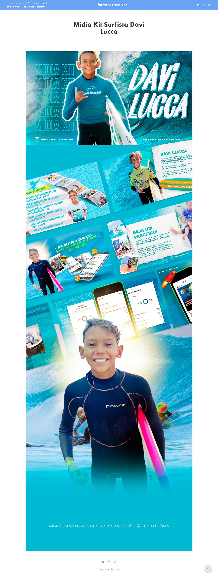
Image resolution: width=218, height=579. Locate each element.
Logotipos (12, 3)
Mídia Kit (25, 3)
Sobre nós (13, 6)
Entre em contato (34, 6)
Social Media (41, 3)
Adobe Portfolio (114, 569)
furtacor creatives (112, 4)
